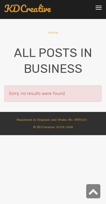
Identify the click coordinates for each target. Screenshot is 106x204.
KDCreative (27, 8)
